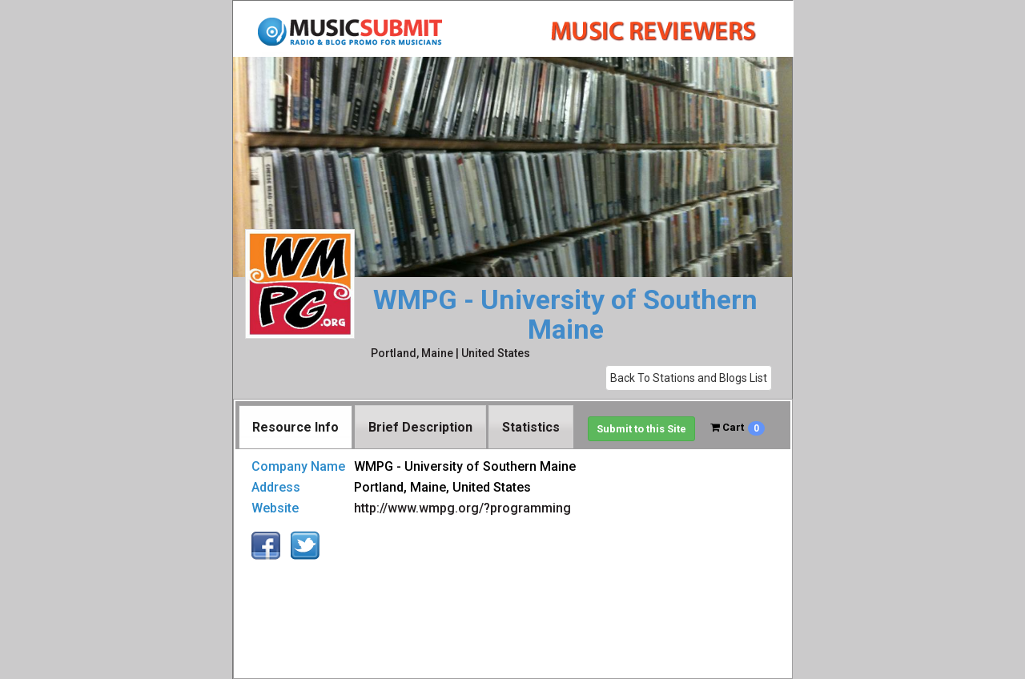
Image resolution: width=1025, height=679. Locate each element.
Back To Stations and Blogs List (688, 378)
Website (275, 508)
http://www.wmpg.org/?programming (462, 508)
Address (275, 487)
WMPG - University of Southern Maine (565, 315)
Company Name (298, 466)
